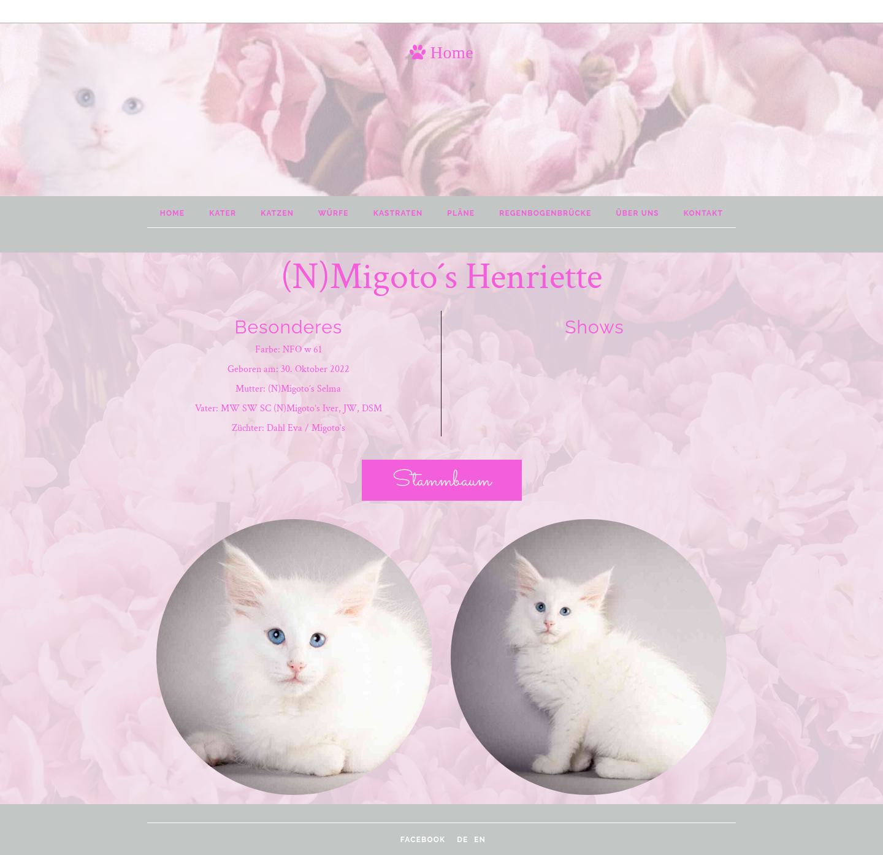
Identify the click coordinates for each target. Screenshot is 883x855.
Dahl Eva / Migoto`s (306, 428)
